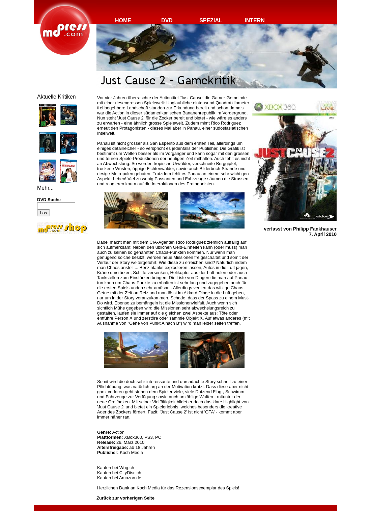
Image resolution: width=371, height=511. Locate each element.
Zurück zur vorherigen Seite (125, 498)
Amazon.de (130, 477)
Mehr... (45, 188)
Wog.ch (126, 467)
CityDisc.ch (130, 472)
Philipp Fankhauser (315, 229)
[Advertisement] (57, 280)
